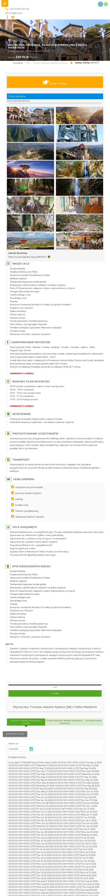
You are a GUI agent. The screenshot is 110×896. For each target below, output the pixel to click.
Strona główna (18, 63)
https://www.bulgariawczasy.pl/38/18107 (27, 257)
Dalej (55, 693)
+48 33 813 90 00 (19, 8)
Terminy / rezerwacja (55, 82)
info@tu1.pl (15, 13)
